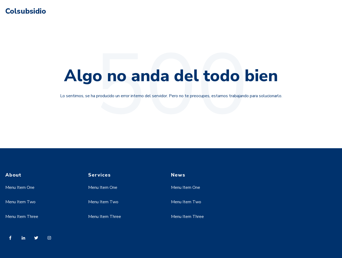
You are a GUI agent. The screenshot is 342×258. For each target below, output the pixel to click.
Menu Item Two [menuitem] (20, 202)
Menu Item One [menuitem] (19, 187)
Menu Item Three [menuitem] (21, 217)
